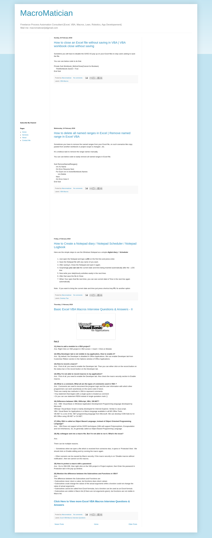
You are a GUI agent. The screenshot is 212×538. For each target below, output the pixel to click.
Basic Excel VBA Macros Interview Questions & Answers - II (93, 309)
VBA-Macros (64, 81)
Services (25, 135)
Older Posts (133, 524)
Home (96, 524)
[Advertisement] (96, 105)
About (24, 138)
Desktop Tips (64, 298)
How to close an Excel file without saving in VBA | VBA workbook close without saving (89, 44)
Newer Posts (59, 524)
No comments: (78, 78)
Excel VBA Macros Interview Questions (72, 518)
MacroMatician (46, 13)
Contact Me (26, 140)
